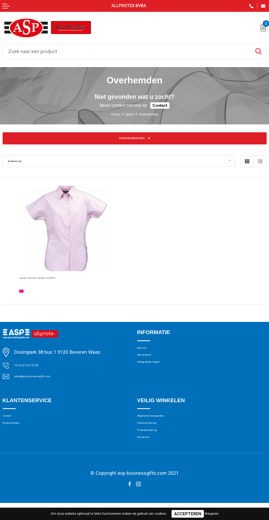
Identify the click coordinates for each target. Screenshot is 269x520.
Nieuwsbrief (149, 362)
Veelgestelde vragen (157, 372)
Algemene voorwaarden (160, 423)
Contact (160, 106)
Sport (127, 114)
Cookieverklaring (153, 433)
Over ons (146, 352)
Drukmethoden (17, 433)
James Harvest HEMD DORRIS (53, 280)
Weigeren (212, 514)
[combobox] (127, 51)
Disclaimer (147, 453)
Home (110, 114)
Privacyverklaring (154, 443)
